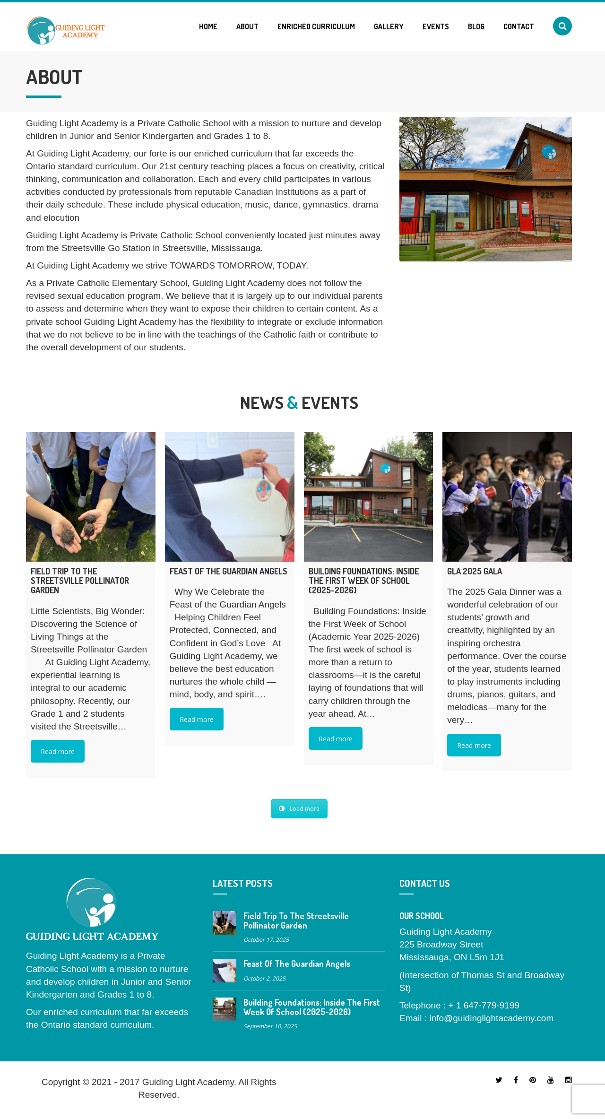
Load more (299, 809)
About (247, 26)
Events (436, 26)
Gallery (389, 26)
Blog (476, 26)
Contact (518, 26)
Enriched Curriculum (316, 26)
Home (208, 26)
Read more (58, 751)
